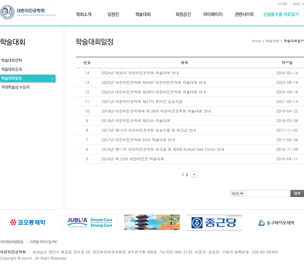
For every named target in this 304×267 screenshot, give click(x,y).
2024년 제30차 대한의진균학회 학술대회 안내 (140, 72)
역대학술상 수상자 (28, 88)
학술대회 (143, 14)
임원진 (113, 14)
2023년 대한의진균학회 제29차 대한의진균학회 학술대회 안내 (154, 82)
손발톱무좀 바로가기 (281, 14)
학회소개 (83, 14)
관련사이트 (244, 14)
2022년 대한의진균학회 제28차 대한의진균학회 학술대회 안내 (154, 91)
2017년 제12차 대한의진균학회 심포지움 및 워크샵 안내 (149, 130)
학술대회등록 (28, 70)
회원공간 (183, 14)
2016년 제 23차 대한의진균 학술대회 (133, 158)
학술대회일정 (28, 79)
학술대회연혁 (28, 61)
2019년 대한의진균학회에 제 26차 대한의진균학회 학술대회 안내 (156, 110)
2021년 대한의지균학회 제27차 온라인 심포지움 (142, 101)
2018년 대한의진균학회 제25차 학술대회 (136, 120)
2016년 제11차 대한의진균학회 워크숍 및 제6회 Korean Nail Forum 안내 (163, 149)
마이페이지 (212, 14)
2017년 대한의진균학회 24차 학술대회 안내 (138, 139)
